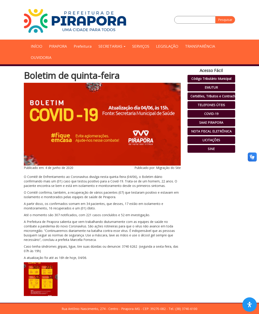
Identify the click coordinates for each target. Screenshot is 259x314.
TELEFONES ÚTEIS (211, 105)
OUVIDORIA (41, 57)
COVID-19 (211, 114)
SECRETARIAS (111, 46)
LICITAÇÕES (211, 140)
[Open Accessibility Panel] (249, 304)
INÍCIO (36, 46)
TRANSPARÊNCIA (200, 46)
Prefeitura (83, 46)
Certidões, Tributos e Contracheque (216, 96)
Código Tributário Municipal (211, 78)
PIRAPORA (58, 46)
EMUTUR (211, 87)
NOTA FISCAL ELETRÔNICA (211, 131)
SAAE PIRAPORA (211, 122)
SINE (211, 149)
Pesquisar (225, 20)
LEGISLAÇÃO (167, 46)
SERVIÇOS (140, 46)
